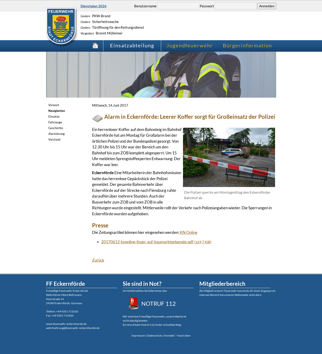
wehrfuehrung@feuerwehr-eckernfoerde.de (72, 328)
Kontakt (169, 335)
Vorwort (53, 105)
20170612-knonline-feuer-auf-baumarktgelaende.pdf (156, 241)
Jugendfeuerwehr (190, 45)
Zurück (98, 260)
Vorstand (54, 139)
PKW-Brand (95, 16)
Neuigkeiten (56, 111)
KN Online (188, 232)
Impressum (138, 335)
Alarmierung (56, 134)
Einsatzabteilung (132, 45)
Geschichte (55, 128)
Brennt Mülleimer (102, 33)
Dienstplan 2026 (94, 6)
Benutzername (145, 6)
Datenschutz (154, 335)
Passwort (207, 6)
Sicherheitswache (100, 22)
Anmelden (266, 6)
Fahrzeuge (55, 122)
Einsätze (54, 116)
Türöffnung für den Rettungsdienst (112, 27)
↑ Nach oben (183, 335)
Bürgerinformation (247, 45)
